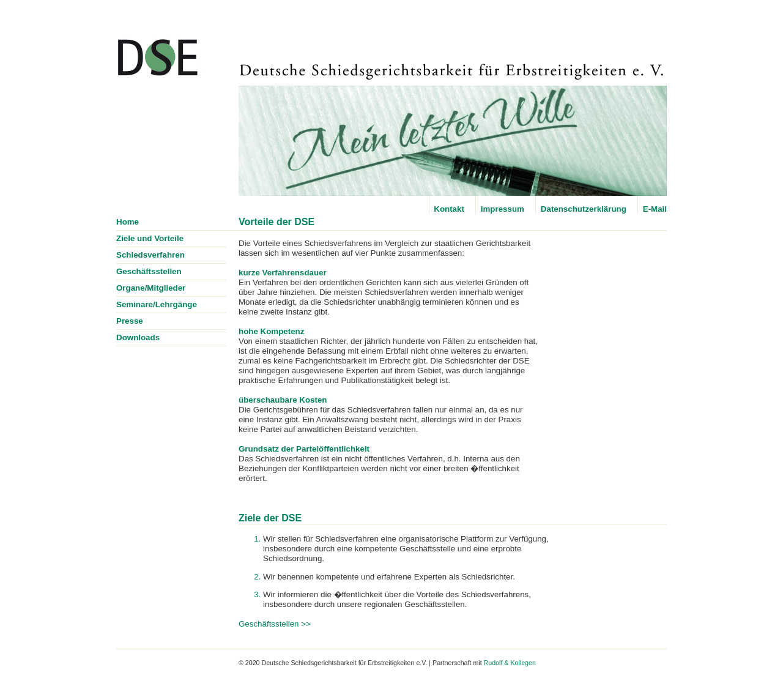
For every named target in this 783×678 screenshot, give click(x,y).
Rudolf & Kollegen (510, 662)
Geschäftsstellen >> (275, 623)
